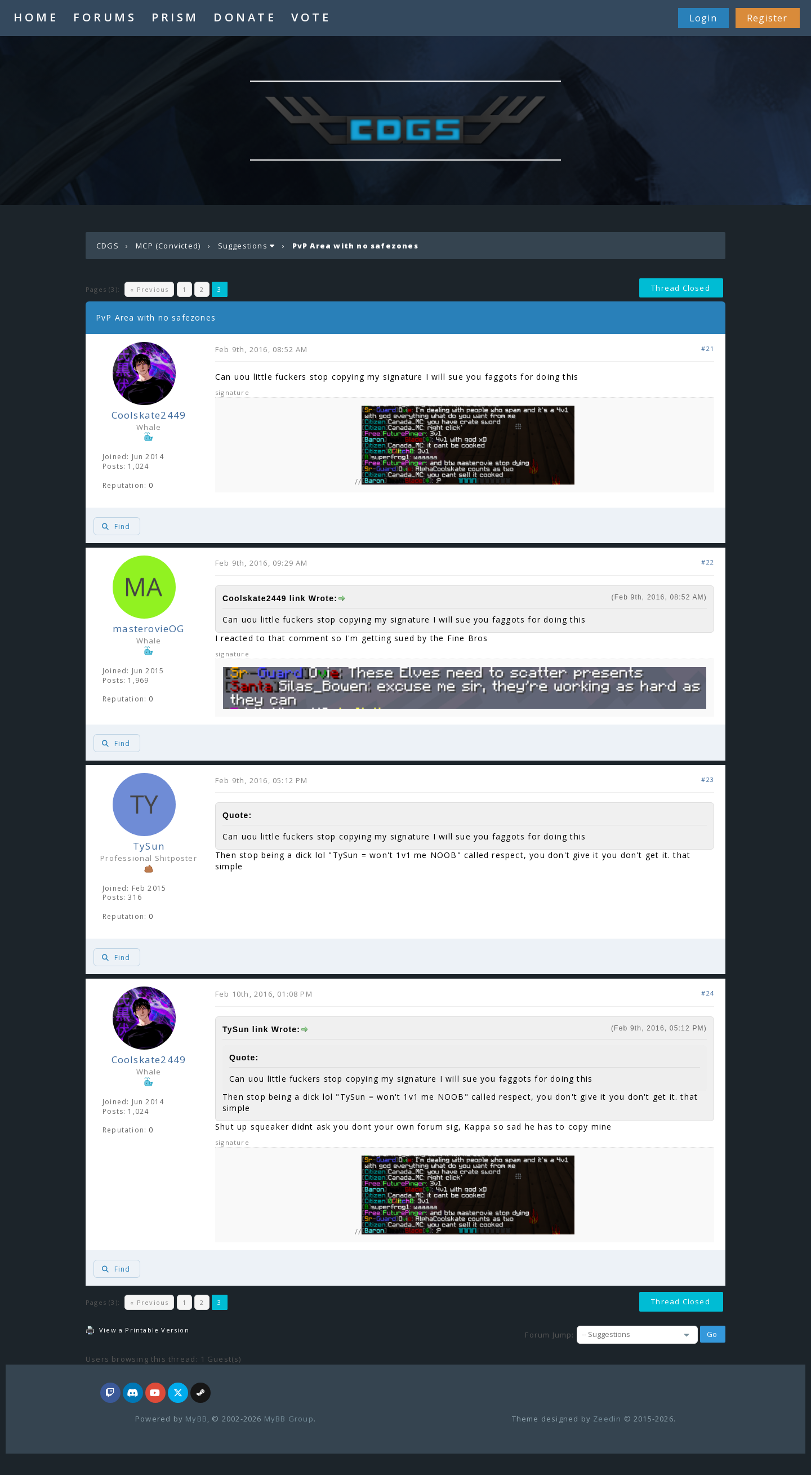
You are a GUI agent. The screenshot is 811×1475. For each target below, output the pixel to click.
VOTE (311, 17)
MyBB (196, 1419)
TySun (148, 845)
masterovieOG (148, 628)
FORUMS (104, 17)
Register (767, 18)
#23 (707, 779)
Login (703, 18)
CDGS (107, 246)
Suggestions (243, 246)
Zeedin (607, 1419)
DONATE (244, 17)
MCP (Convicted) (168, 246)
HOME (36, 17)
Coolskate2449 (149, 414)
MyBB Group (289, 1419)
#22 (707, 562)
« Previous (149, 289)
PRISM (175, 17)
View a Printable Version (144, 1330)
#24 (707, 993)
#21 (707, 348)
